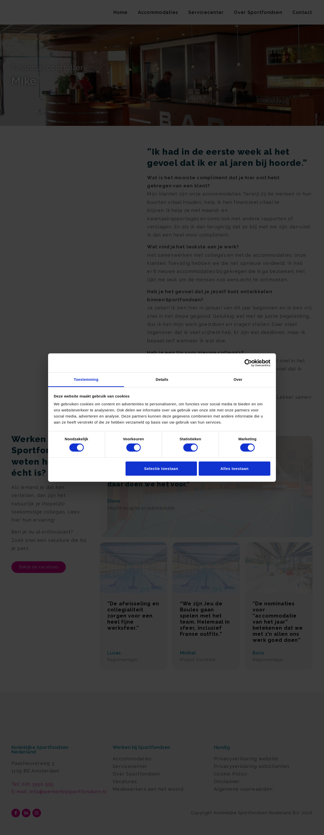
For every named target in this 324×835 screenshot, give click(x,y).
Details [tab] (162, 379)
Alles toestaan (234, 468)
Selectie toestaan (161, 468)
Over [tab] (238, 379)
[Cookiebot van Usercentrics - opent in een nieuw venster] (248, 363)
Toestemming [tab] (86, 379)
